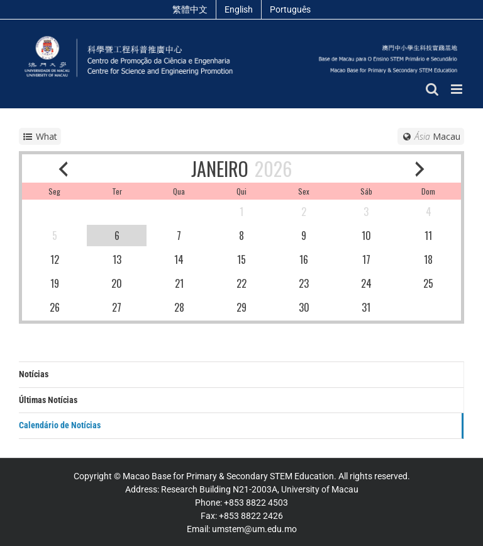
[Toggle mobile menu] (457, 89)
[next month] (420, 168)
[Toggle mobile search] (432, 89)
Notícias (33, 374)
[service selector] (40, 136)
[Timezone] (430, 136)
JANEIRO (219, 168)
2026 (273, 168)
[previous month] (63, 168)
